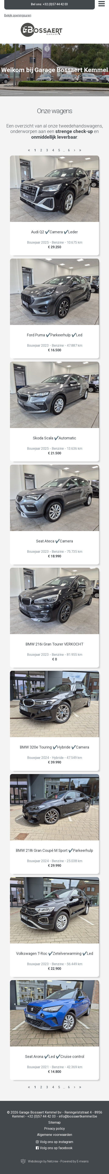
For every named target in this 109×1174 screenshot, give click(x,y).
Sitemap (54, 1122)
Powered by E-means (74, 1161)
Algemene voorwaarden (54, 1135)
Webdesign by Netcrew (43, 1161)
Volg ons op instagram (54, 1142)
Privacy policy (54, 1129)
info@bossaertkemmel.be (78, 1116)
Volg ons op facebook (54, 1148)
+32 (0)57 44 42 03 (41, 1116)
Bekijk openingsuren (17, 15)
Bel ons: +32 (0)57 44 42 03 (49, 4)
